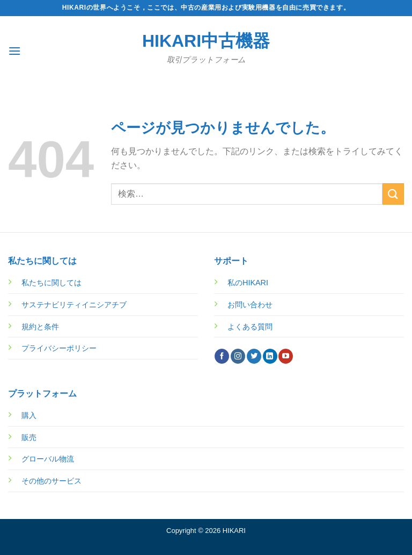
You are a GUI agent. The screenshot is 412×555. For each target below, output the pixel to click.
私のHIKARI (247, 282)
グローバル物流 (47, 459)
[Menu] (14, 51)
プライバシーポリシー (59, 348)
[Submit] (393, 193)
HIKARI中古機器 (206, 40)
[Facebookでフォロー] (222, 356)
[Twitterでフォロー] (254, 356)
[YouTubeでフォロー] (285, 356)
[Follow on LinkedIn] (270, 356)
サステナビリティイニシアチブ (74, 304)
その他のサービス (51, 481)
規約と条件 (40, 326)
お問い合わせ (250, 304)
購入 (28, 415)
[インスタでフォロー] (238, 356)
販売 (28, 437)
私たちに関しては (51, 282)
